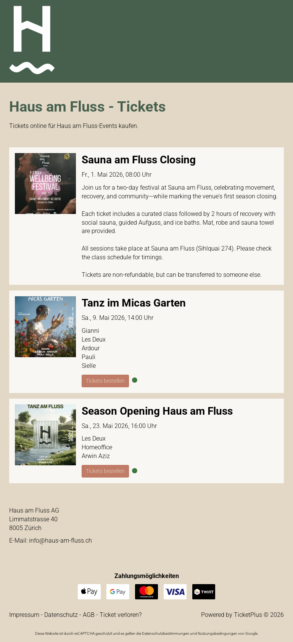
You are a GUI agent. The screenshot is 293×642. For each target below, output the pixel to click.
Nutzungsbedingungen (217, 633)
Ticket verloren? (121, 614)
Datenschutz (61, 614)
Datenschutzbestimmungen (165, 633)
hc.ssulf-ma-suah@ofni (60, 540)
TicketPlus (248, 614)
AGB (89, 614)
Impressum (24, 614)
